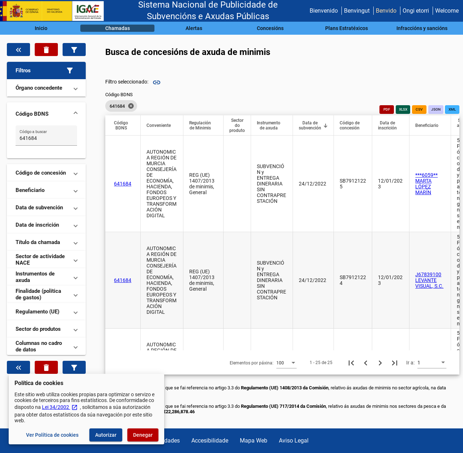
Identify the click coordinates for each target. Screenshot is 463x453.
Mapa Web (253, 440)
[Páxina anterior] (365, 362)
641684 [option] (121, 106)
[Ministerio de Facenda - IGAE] (55, 11)
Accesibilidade (209, 440)
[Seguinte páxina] (380, 362)
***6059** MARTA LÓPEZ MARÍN (426, 183)
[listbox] (121, 106)
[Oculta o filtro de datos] (18, 49)
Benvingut (357, 10)
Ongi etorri (416, 10)
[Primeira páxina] (351, 362)
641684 (122, 184)
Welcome (447, 10)
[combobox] (286, 362)
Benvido (386, 10)
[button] (46, 70)
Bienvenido (324, 10)
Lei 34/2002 (60, 407)
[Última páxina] (394, 362)
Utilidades (167, 440)
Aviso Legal (294, 440)
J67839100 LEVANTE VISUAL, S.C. (429, 280)
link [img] (156, 82)
